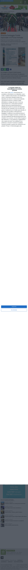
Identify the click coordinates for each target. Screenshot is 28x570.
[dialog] (14, 285)
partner (12, 92)
